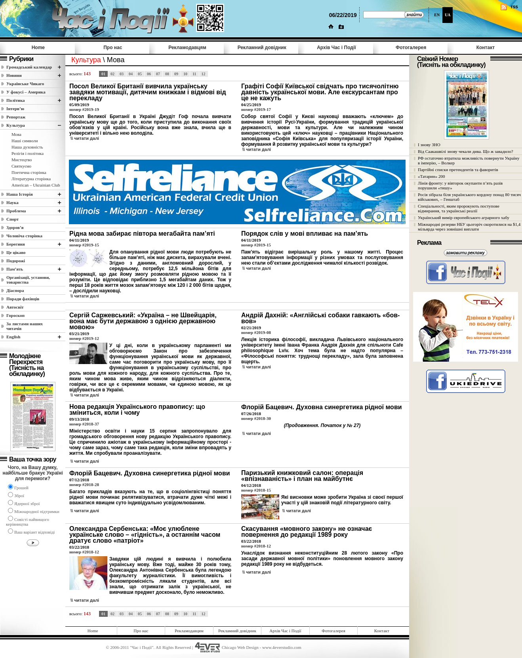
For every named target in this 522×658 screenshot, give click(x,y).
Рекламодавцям (187, 47)
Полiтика (15, 100)
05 (140, 74)
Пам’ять (14, 269)
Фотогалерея (411, 47)
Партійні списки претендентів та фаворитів (458, 169)
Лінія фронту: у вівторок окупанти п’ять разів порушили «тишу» (460, 185)
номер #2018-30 (256, 418)
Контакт (485, 47)
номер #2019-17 (256, 109)
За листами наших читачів (24, 326)
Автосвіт (15, 307)
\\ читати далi (84, 138)
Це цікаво (16, 252)
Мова (16, 134)
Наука (12, 202)
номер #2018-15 (256, 490)
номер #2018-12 (84, 551)
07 (158, 74)
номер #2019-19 (84, 109)
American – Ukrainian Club (35, 185)
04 (131, 74)
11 (194, 74)
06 (149, 74)
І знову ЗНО (429, 144)
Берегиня (15, 244)
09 (176, 74)
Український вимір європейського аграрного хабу (463, 217)
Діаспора (15, 290)
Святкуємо (21, 166)
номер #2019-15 (84, 244)
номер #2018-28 (84, 484)
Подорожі (15, 260)
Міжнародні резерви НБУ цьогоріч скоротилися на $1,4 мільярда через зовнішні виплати (469, 226)
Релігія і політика (27, 153)
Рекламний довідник (262, 47)
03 (122, 74)
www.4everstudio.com (281, 647)
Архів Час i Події (336, 47)
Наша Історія (19, 194)
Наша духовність (27, 147)
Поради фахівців (22, 298)
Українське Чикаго (25, 83)
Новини (14, 75)
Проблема (16, 210)
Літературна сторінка (31, 178)
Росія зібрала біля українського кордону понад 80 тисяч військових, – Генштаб (469, 197)
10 (185, 74)
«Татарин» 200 (431, 176)
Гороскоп (15, 315)
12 (204, 74)
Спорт (12, 219)
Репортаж (15, 116)
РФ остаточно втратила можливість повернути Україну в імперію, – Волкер (468, 160)
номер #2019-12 (84, 338)
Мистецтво (21, 159)
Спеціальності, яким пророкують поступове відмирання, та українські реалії (458, 208)
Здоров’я (15, 227)
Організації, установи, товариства (28, 279)
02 (112, 74)
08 (167, 74)
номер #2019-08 (256, 332)
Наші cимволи (24, 140)
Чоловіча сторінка (24, 235)
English (13, 336)
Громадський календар (29, 67)
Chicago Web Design (240, 647)
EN (437, 15)
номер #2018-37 (84, 424)
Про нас (112, 47)
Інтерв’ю (15, 108)
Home (38, 47)
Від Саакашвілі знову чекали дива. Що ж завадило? (465, 151)
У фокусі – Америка (26, 92)
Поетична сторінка (28, 172)
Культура (15, 125)
